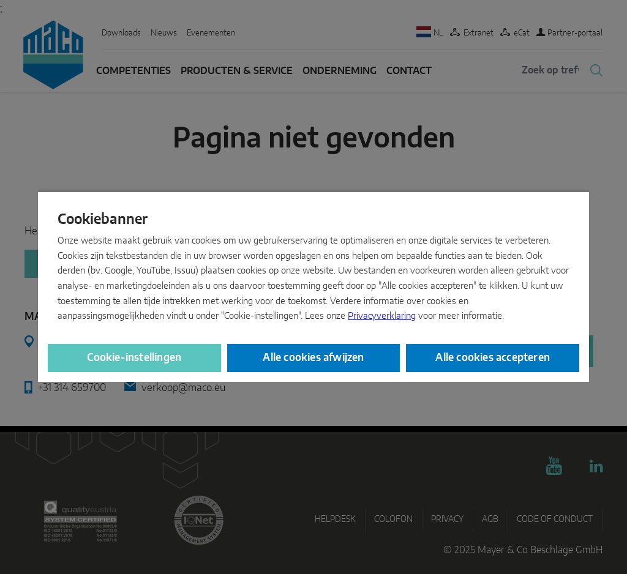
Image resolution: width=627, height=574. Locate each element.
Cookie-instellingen (134, 357)
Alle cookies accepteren (492, 357)
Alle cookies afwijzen (313, 357)
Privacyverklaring (382, 316)
